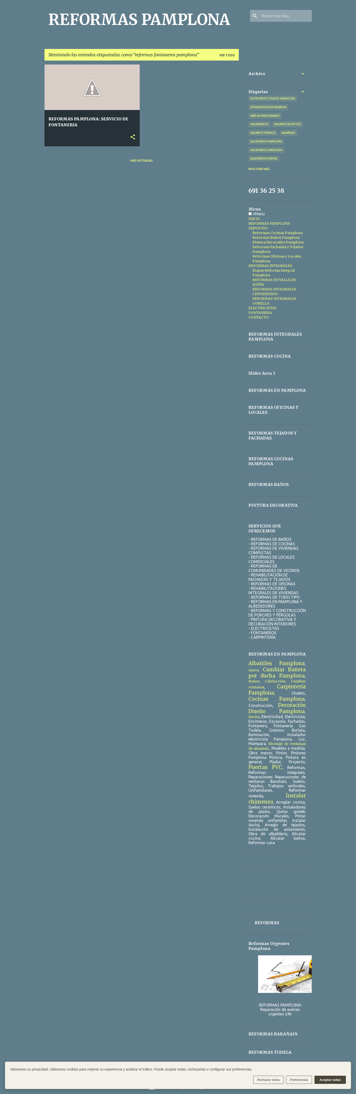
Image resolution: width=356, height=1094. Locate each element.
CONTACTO (258, 317)
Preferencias (299, 1080)
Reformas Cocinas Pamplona (277, 233)
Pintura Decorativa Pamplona (278, 242)
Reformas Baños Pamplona (276, 237)
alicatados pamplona (266, 141)
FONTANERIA (260, 312)
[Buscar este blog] (286, 16)
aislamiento (259, 124)
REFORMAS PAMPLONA (139, 19)
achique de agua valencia (268, 107)
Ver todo (227, 55)
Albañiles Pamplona (276, 663)
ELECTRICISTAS (262, 308)
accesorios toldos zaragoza (272, 98)
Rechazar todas (268, 1080)
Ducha (254, 717)
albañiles (288, 132)
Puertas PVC (265, 767)
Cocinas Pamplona (276, 699)
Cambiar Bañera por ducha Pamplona (277, 672)
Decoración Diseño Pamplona (277, 708)
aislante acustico (287, 124)
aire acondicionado (265, 115)
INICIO (254, 219)
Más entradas (141, 160)
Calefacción (275, 681)
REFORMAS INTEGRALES (270, 265)
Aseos (253, 670)
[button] (133, 137)
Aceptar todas (330, 1080)
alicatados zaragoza (266, 150)
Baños (253, 681)
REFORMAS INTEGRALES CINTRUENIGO (274, 291)
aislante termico (263, 132)
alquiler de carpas (263, 158)
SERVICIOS (257, 228)
